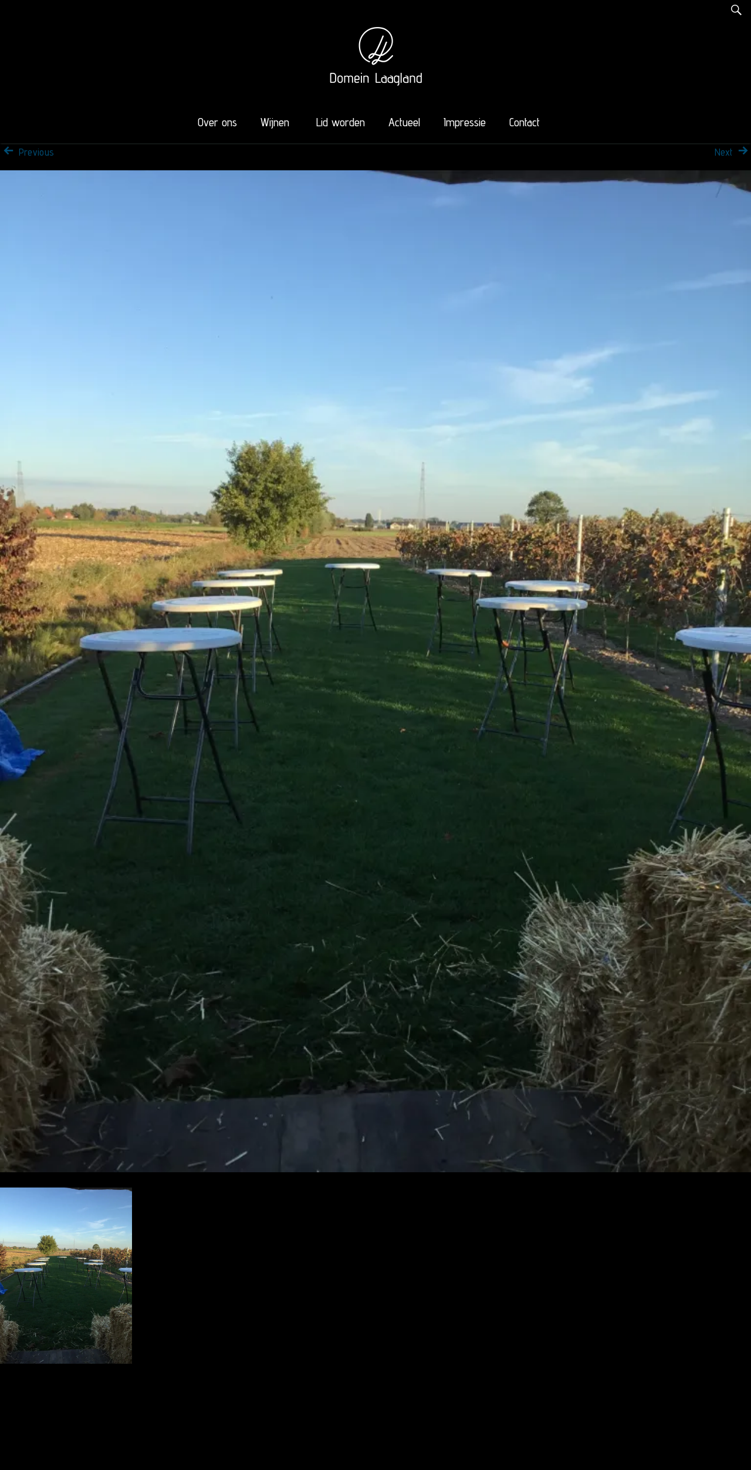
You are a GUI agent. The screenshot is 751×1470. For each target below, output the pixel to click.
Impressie (465, 122)
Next (733, 152)
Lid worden (340, 122)
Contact (524, 122)
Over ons (217, 122)
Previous (27, 152)
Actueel (404, 122)
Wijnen (275, 122)
